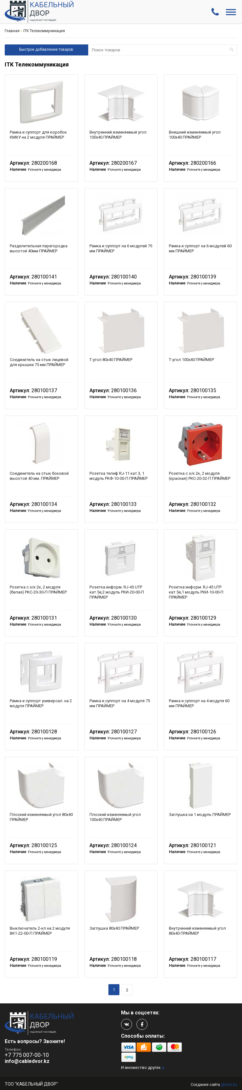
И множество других (140, 1067)
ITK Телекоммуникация (44, 31)
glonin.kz (229, 1084)
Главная (12, 31)
